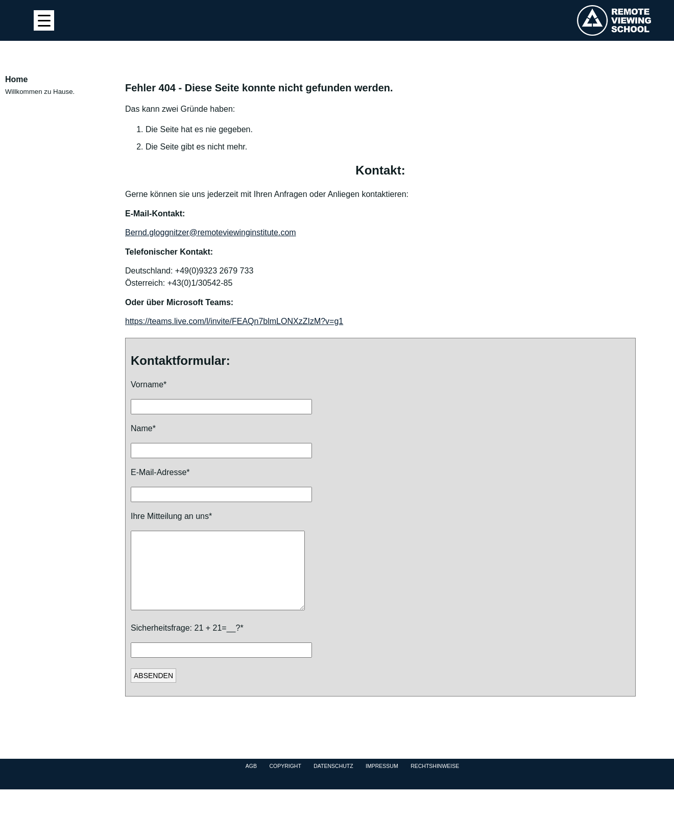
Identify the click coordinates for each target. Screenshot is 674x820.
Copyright (285, 781)
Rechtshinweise (435, 781)
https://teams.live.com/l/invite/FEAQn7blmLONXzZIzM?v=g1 (234, 321)
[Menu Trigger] (44, 20)
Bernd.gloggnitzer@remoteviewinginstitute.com (210, 232)
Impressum (382, 781)
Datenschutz (333, 781)
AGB (251, 781)
